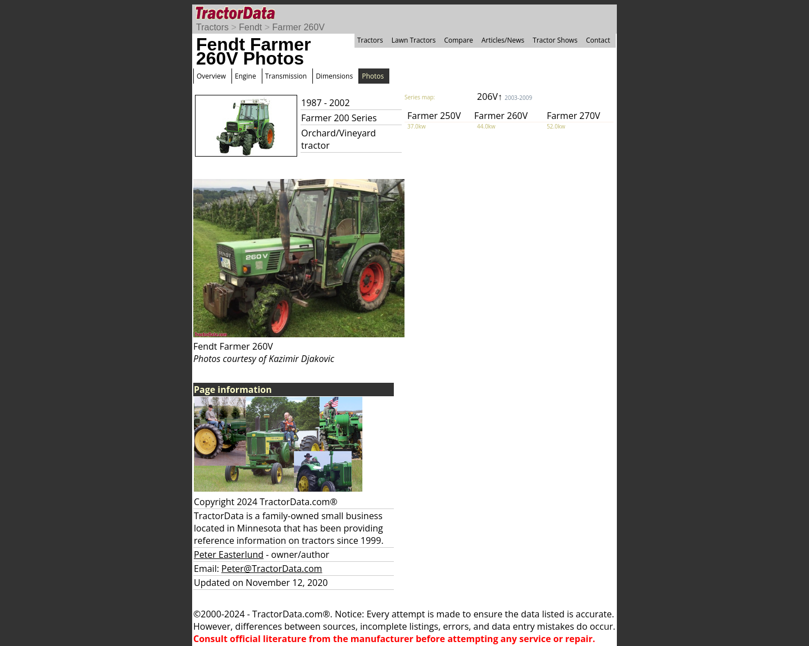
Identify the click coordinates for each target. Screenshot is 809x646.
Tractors (212, 27)
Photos (373, 76)
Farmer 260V (298, 27)
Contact (598, 40)
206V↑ (504, 96)
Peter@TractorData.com (271, 568)
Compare (458, 40)
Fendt (250, 27)
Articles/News (502, 40)
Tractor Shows (555, 40)
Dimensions (334, 76)
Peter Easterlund (228, 554)
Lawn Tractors (414, 40)
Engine (245, 76)
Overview (211, 76)
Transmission (286, 76)
